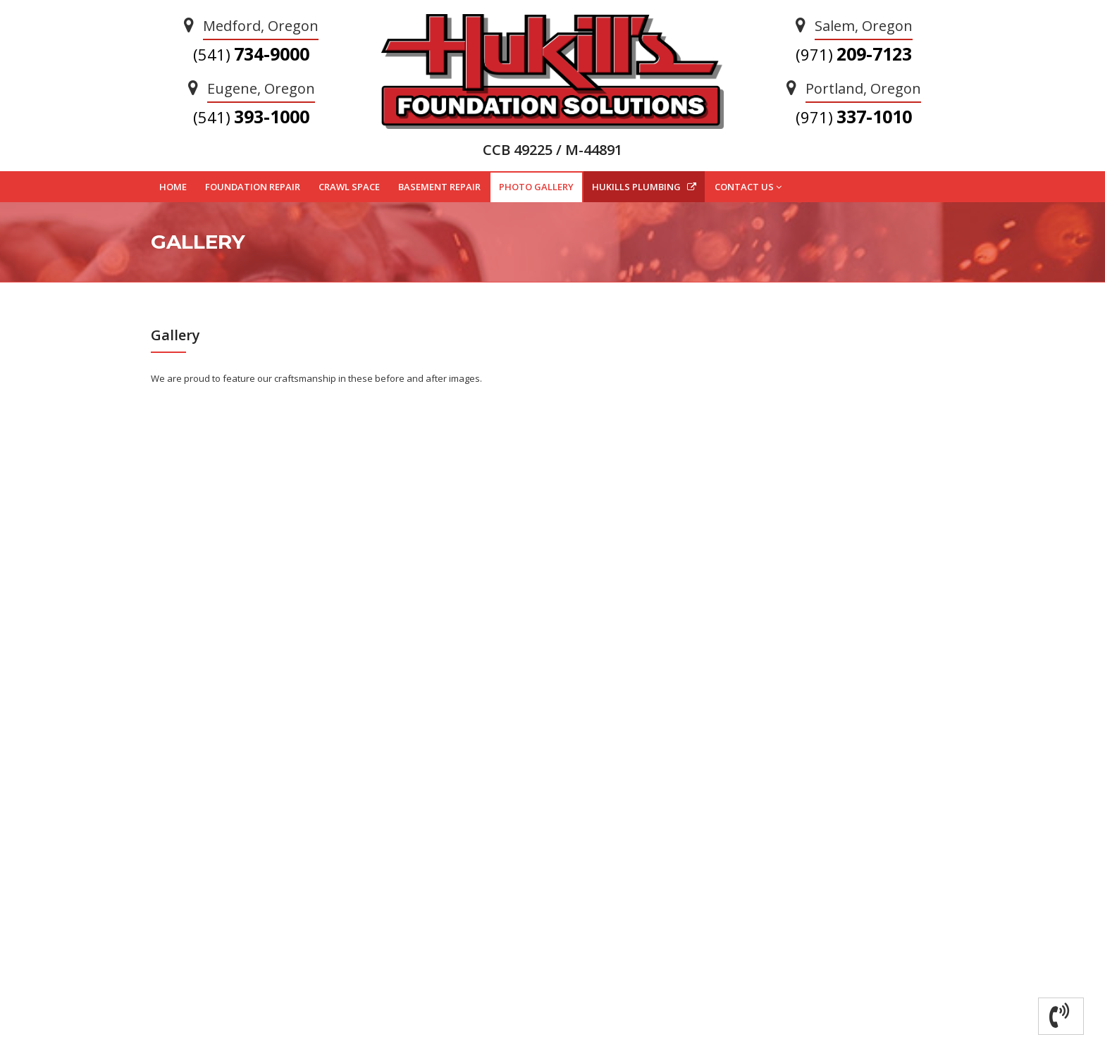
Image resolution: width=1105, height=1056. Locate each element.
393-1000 (251, 116)
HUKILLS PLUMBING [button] (644, 186)
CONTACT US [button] (748, 187)
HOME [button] (173, 186)
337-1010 (854, 116)
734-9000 (251, 54)
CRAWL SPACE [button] (349, 186)
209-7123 (854, 54)
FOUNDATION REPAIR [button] (252, 186)
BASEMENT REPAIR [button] (439, 186)
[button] (1061, 1016)
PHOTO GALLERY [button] (536, 186)
